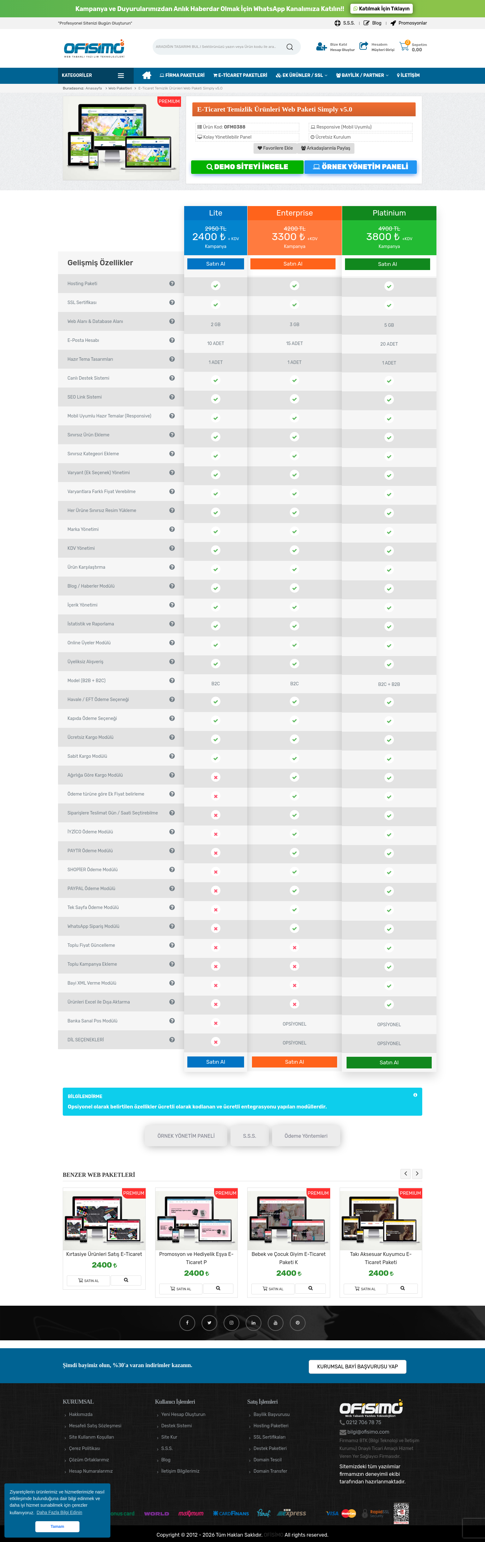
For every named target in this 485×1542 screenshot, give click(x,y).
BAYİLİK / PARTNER (360, 75)
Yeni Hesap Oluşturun (183, 1414)
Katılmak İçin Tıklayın (382, 9)
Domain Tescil (268, 1460)
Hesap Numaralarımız (91, 1471)
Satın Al (215, 264)
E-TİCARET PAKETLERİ (240, 75)
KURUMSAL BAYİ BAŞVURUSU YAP (357, 1367)
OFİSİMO (273, 1535)
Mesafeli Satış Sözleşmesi (95, 1426)
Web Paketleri (120, 88)
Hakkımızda (80, 1414)
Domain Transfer (270, 1471)
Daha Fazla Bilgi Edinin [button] (59, 1512)
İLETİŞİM (408, 75)
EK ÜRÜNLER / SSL (299, 75)
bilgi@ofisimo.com (367, 1432)
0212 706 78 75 (363, 1422)
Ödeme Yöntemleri (306, 1136)
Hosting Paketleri (271, 1426)
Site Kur (169, 1437)
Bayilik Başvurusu (272, 1414)
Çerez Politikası (84, 1448)
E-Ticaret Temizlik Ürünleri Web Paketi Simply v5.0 (180, 88)
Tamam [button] (57, 1526)
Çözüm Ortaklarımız (89, 1460)
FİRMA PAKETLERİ (182, 75)
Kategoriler (77, 75)
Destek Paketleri (270, 1448)
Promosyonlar (408, 23)
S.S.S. (345, 23)
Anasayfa (93, 88)
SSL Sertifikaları (269, 1437)
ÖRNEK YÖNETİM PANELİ (360, 167)
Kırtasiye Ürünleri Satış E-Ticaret (104, 1254)
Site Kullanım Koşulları (91, 1437)
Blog (373, 23)
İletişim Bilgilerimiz (180, 1471)
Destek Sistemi (176, 1426)
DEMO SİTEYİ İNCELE (247, 167)
